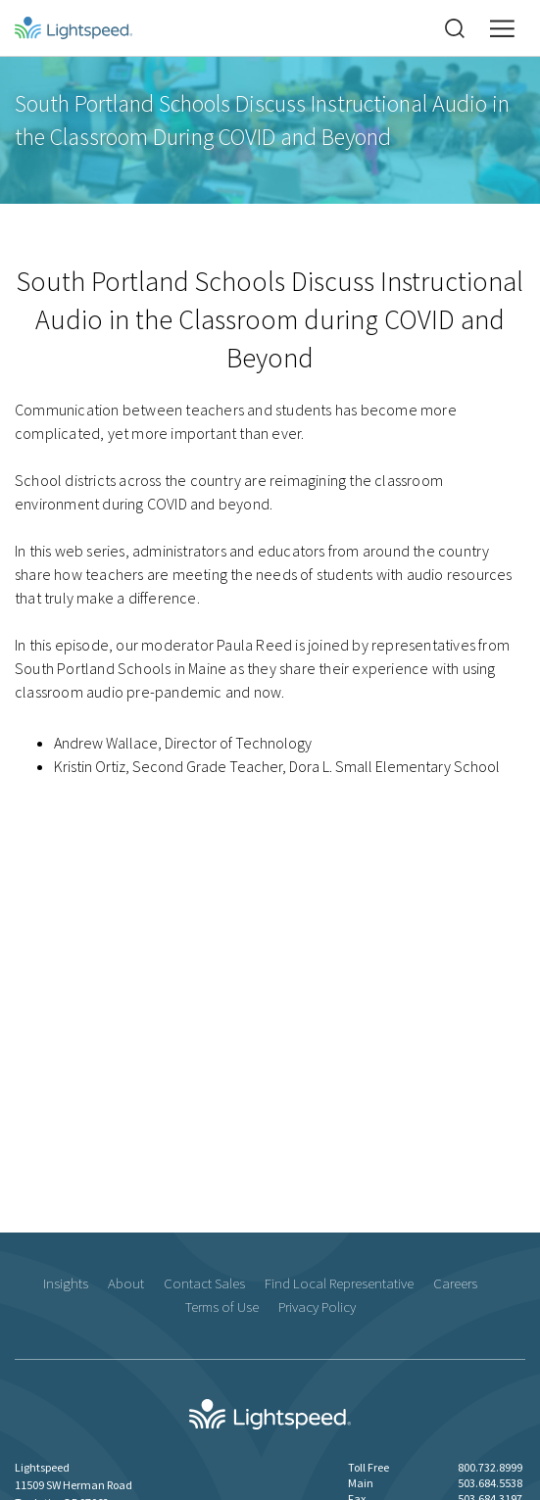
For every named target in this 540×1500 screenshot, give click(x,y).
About (126, 1283)
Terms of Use (222, 1306)
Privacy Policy (317, 1306)
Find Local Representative (339, 1283)
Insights (65, 1283)
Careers (455, 1283)
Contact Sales (204, 1283)
